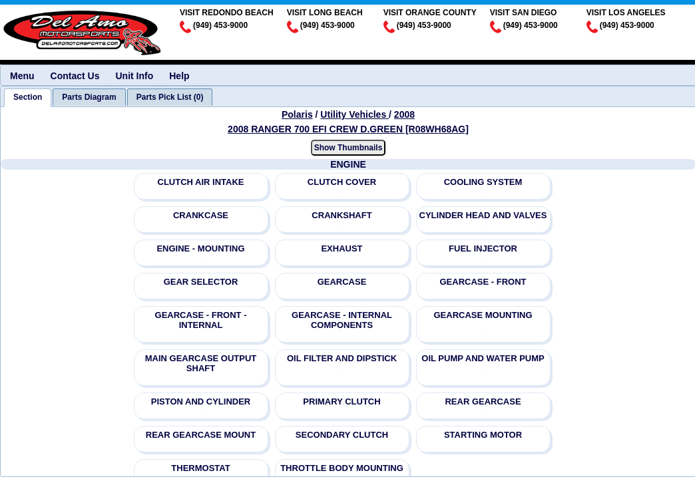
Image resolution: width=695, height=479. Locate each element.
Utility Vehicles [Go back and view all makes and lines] (354, 114)
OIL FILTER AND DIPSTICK (342, 358)
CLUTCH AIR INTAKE (201, 182)
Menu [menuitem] (22, 76)
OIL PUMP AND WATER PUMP (482, 358)
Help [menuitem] (179, 76)
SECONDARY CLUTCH (342, 435)
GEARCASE (342, 282)
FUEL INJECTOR (483, 248)
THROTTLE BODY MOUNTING (341, 468)
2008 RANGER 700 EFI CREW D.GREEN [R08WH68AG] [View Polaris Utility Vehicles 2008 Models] (348, 129)
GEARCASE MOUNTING (482, 315)
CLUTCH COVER (342, 182)
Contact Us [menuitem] (75, 76)
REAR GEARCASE (483, 401)
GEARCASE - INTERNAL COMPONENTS (342, 320)
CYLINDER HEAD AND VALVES (483, 215)
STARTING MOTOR (483, 435)
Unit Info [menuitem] (134, 76)
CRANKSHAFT (341, 215)
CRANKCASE (200, 215)
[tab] (27, 97)
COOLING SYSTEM (483, 182)
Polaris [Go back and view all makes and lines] (297, 114)
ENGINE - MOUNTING (200, 248)
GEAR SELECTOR (201, 282)
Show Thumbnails (348, 147)
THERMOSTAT (200, 468)
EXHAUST (341, 248)
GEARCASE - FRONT (483, 282)
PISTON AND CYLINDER (201, 401)
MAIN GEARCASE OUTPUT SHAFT (201, 363)
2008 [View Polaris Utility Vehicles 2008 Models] (404, 114)
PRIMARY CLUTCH (341, 401)
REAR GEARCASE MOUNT (201, 435)
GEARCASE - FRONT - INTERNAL (201, 320)
